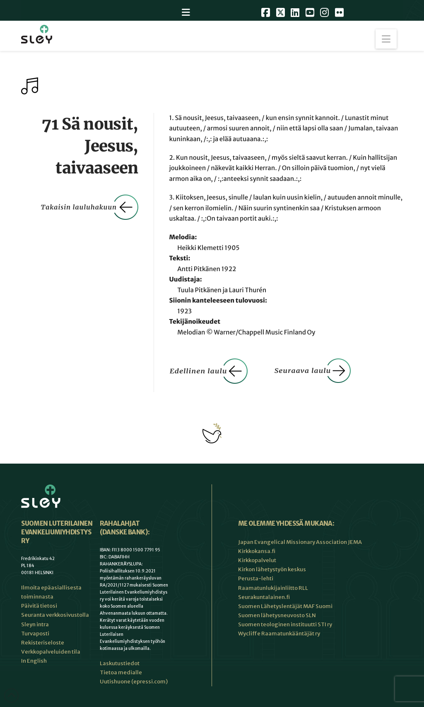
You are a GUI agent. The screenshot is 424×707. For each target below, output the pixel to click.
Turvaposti (35, 633)
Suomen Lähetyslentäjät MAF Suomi (285, 606)
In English (34, 660)
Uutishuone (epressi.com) (134, 681)
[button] (386, 39)
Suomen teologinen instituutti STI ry (285, 624)
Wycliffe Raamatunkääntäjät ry (279, 633)
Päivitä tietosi (39, 605)
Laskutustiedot (120, 663)
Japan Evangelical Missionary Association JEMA (300, 542)
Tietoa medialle (121, 672)
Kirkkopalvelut (257, 560)
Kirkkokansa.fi (256, 551)
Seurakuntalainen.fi (264, 597)
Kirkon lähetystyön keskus (272, 569)
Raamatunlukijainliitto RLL (273, 588)
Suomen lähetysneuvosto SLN (277, 615)
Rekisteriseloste (42, 642)
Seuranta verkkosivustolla (55, 614)
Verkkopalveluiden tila (50, 651)
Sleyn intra (35, 624)
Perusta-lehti (255, 578)
